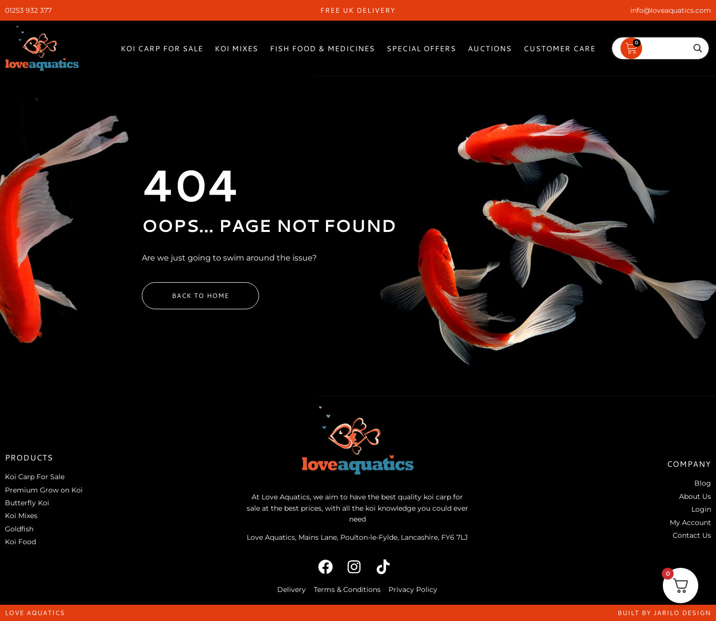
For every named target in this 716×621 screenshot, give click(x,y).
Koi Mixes (236, 48)
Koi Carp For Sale (162, 48)
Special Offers (421, 48)
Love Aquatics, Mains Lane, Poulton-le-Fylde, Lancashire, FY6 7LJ (357, 537)
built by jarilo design (664, 612)
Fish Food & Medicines (322, 48)
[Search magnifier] (698, 48)
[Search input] (655, 48)
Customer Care (559, 48)
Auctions (490, 48)
